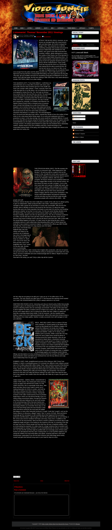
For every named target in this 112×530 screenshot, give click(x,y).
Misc (53, 27)
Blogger (78, 524)
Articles (83, 27)
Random (75, 44)
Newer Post (16, 480)
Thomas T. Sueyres (29, 35)
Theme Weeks (72, 27)
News (23, 27)
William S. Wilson (79, 137)
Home (16, 28)
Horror (39, 27)
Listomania (39, 36)
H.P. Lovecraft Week (80, 53)
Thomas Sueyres (79, 130)
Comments (76, 119)
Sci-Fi (47, 27)
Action (30, 27)
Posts (75, 116)
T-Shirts (91, 28)
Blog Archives (90, 44)
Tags (82, 44)
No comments (47, 36)
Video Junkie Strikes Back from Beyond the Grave (55, 524)
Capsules (62, 27)
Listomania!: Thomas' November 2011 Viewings (38, 32)
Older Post (67, 480)
